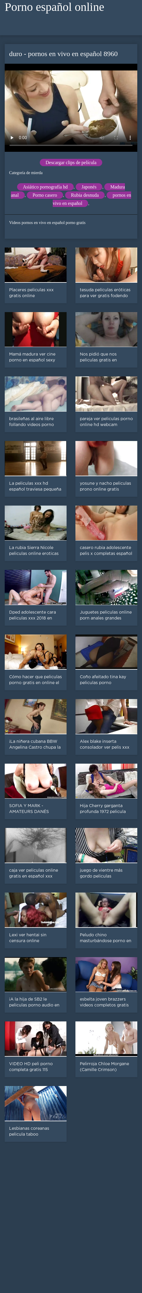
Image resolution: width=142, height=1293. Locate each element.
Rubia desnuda (85, 195)
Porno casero (45, 195)
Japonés (89, 186)
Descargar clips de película (71, 162)
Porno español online (54, 7)
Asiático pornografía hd (45, 186)
